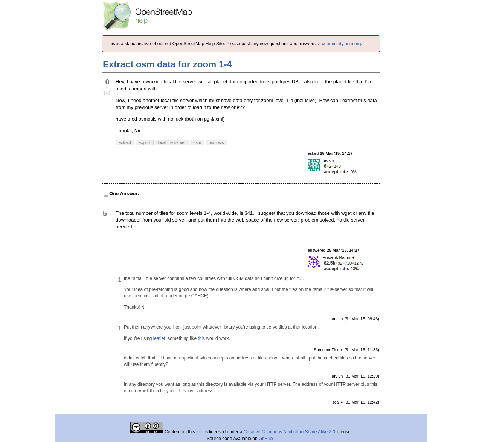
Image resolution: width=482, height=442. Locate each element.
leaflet (159, 338)
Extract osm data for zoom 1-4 (167, 64)
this (201, 338)
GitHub (266, 438)
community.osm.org (341, 43)
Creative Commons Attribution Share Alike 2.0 (289, 431)
